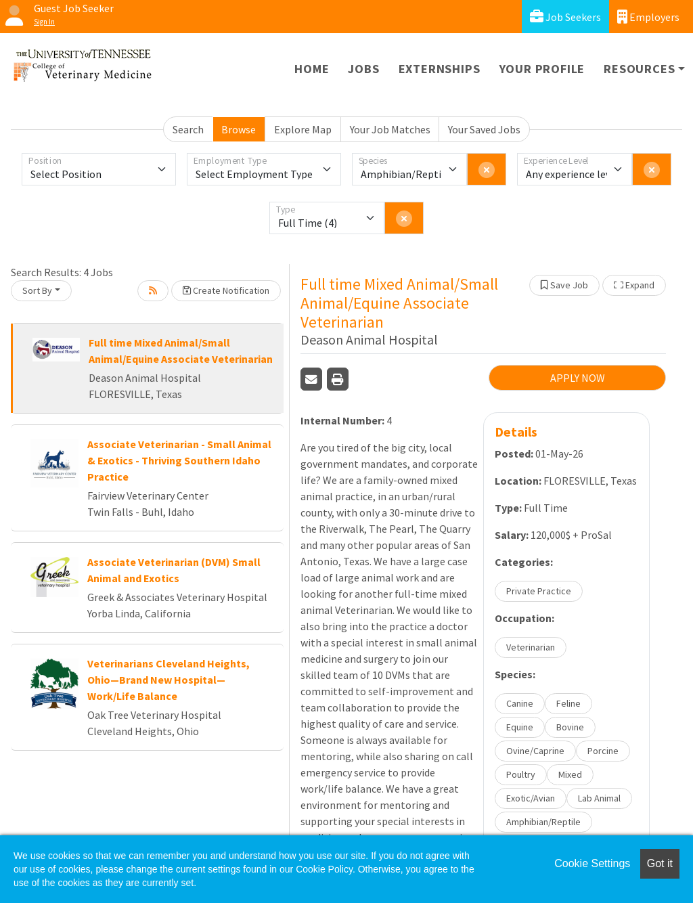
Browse (238, 129)
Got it (660, 863)
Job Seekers (565, 16)
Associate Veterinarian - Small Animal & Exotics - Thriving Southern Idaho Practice (179, 460)
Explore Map (303, 129)
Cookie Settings (592, 863)
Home (311, 68)
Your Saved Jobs (484, 129)
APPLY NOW (577, 377)
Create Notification (226, 290)
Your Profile (542, 68)
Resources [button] (639, 68)
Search (188, 129)
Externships (439, 68)
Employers (648, 16)
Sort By (37, 290)
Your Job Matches (390, 129)
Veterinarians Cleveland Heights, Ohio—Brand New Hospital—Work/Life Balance (168, 680)
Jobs (363, 68)
